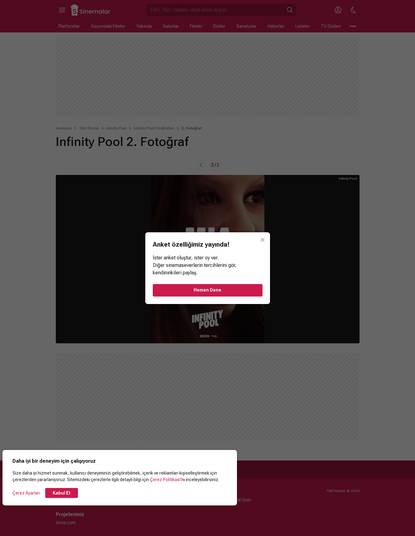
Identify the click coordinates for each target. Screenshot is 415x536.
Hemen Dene (207, 289)
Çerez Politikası (165, 479)
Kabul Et (61, 492)
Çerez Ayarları (26, 492)
